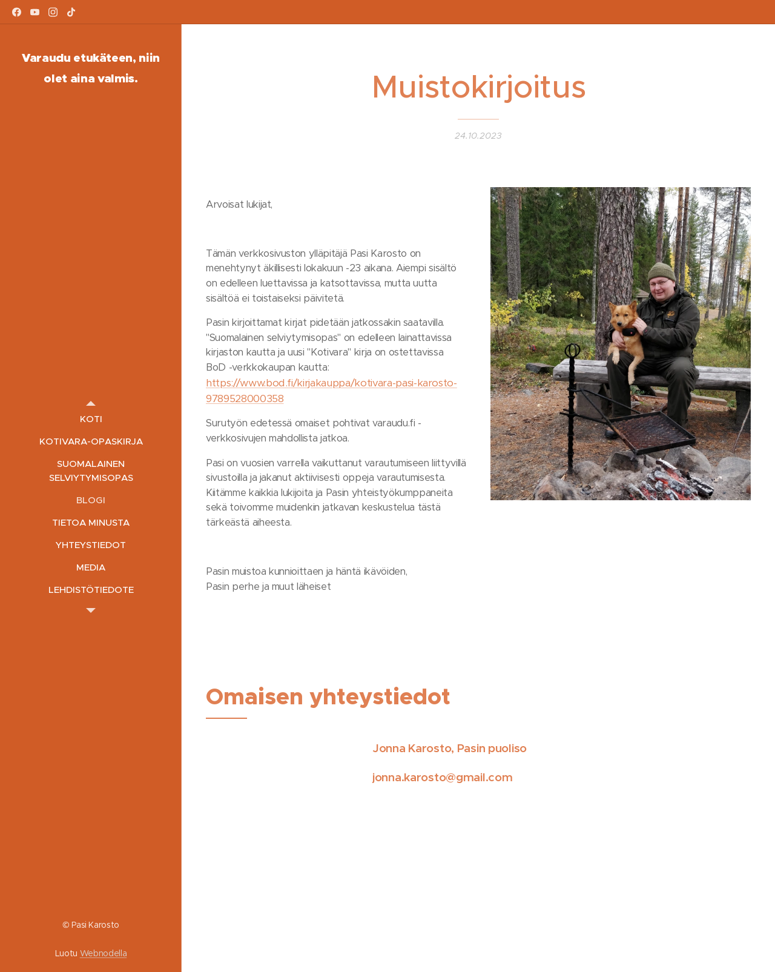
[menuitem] (91, 419)
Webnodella (103, 953)
